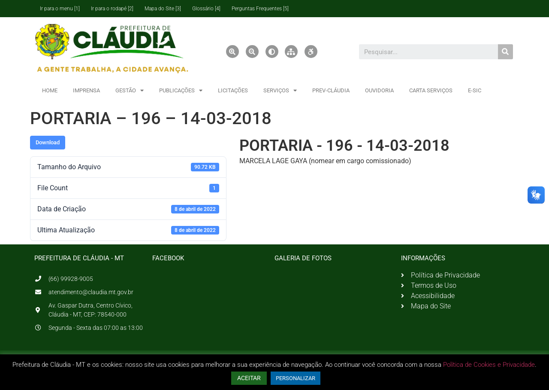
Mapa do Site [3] (163, 9)
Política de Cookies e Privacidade (489, 365)
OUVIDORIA (379, 90)
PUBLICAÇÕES (180, 90)
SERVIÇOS (280, 90)
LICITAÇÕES (233, 90)
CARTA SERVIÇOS (430, 90)
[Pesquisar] (505, 51)
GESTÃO (129, 90)
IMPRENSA (86, 90)
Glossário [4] (206, 9)
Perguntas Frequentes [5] (260, 9)
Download (48, 142)
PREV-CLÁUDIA (331, 90)
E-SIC (474, 90)
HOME (49, 90)
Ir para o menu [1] (60, 9)
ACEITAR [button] (249, 378)
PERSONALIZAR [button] (295, 378)
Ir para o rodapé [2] (112, 9)
